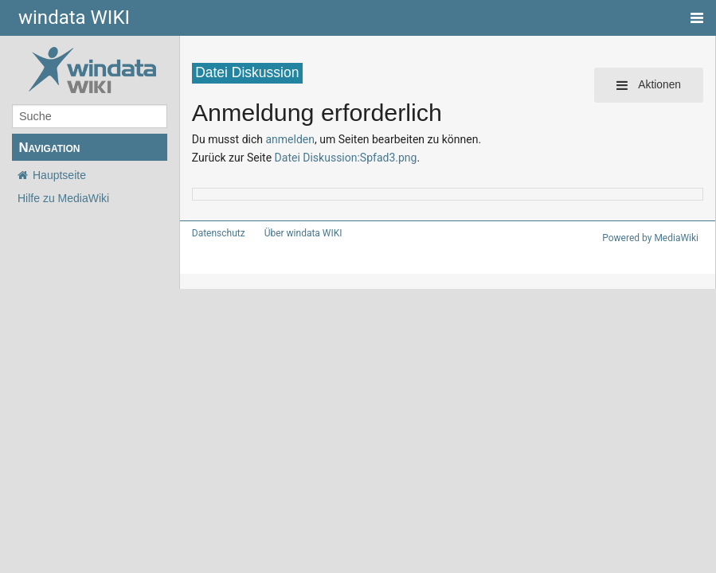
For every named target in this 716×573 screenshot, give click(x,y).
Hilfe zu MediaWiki (63, 198)
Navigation (49, 147)
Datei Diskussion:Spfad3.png (334, 157)
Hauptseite (59, 175)
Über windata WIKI (296, 233)
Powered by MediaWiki (653, 238)
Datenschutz (215, 233)
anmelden (280, 139)
